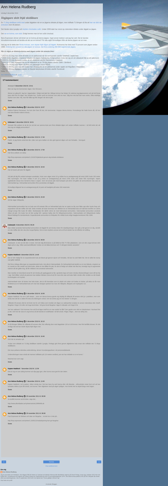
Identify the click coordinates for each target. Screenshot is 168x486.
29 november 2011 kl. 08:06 (35, 396)
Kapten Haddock (14, 255)
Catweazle (11, 225)
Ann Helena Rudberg (18, 7)
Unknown (11, 122)
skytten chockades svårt (32, 29)
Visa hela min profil (6, 480)
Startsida (51, 462)
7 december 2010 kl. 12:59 (30, 368)
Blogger (54, 484)
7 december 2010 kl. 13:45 (35, 381)
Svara (10, 100)
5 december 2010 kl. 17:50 (35, 150)
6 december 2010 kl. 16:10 (35, 321)
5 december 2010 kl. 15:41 (24, 86)
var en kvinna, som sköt (13, 34)
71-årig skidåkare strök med (14, 22)
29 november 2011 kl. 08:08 (35, 413)
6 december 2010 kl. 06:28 (25, 225)
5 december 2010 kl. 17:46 (35, 137)
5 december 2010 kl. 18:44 (35, 167)
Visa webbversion (51, 466)
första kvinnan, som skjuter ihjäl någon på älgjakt (37, 45)
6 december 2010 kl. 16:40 (35, 336)
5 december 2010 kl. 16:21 (24, 122)
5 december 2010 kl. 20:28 (35, 197)
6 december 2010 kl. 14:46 (30, 255)
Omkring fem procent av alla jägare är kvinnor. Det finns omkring (30, 47)
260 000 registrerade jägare (65, 47)
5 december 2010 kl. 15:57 (35, 107)
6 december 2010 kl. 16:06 (35, 293)
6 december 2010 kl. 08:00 (35, 240)
